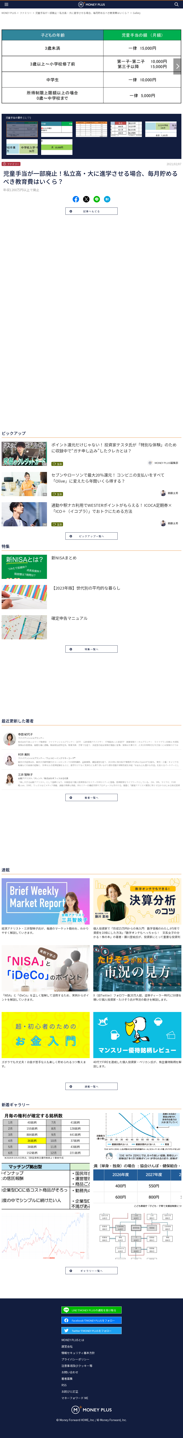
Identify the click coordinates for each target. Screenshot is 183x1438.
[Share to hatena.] (107, 199)
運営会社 (67, 1346)
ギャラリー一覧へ (91, 1270)
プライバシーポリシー (75, 1359)
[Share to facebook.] (76, 199)
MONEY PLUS (9, 13)
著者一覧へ (92, 797)
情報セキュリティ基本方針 (78, 1353)
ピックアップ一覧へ (91, 536)
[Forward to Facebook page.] (91, 1320)
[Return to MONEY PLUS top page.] (91, 4)
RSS (64, 1385)
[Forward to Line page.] (91, 1310)
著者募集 (67, 1379)
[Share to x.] (86, 199)
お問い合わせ (69, 1372)
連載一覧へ (92, 1086)
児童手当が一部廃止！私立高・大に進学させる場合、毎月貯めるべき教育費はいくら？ (82, 13)
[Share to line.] (97, 199)
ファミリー (26, 13)
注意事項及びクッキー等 (76, 1366)
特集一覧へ (92, 649)
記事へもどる (91, 211)
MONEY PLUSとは (72, 1340)
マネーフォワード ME (74, 1398)
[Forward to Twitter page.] (91, 1330)
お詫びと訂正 (69, 1391)
